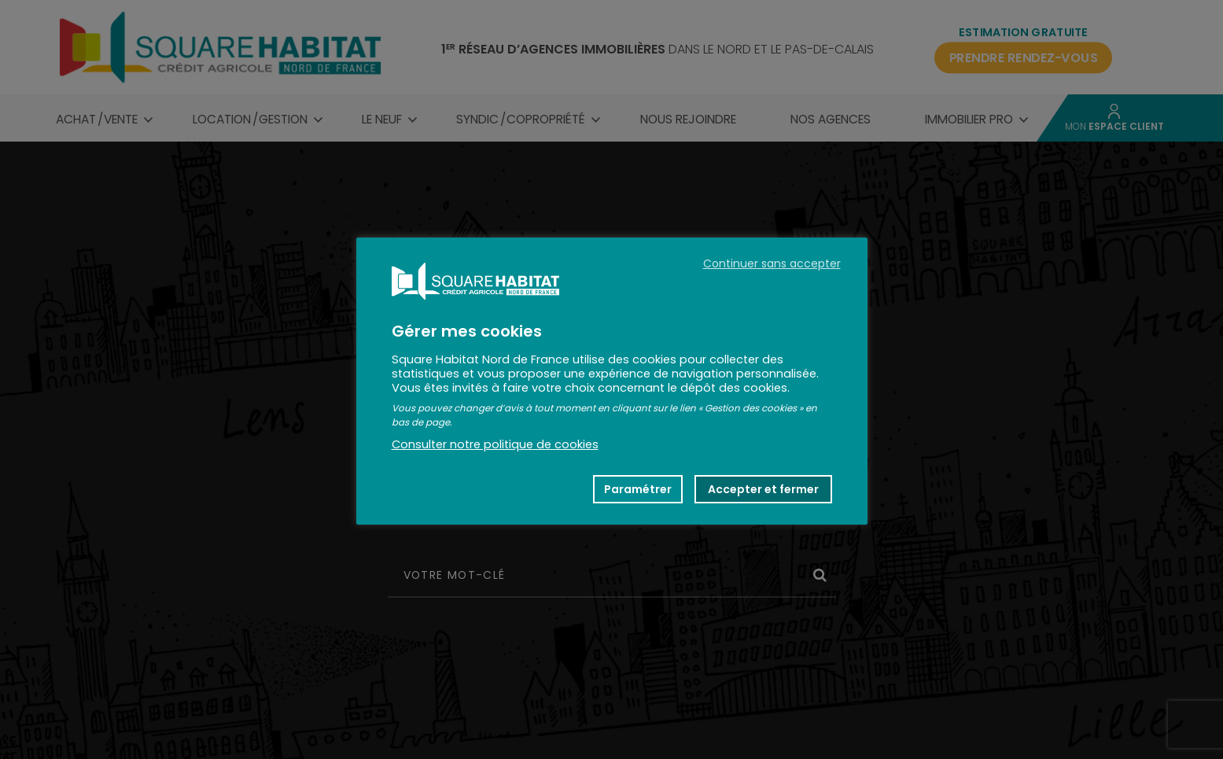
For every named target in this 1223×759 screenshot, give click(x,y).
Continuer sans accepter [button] (772, 263)
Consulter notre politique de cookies (495, 444)
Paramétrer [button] (638, 489)
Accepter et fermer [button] (763, 489)
